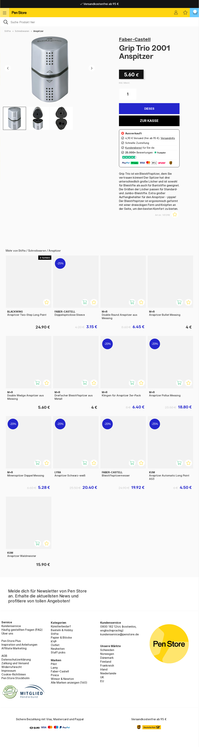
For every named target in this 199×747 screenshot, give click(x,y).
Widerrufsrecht (11, 667)
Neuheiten (57, 648)
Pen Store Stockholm (15, 678)
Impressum (8, 670)
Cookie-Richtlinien (13, 674)
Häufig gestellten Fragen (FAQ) (21, 629)
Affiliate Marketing (14, 648)
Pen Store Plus (11, 641)
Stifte (7, 31)
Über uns (7, 633)
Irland (103, 669)
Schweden (107, 650)
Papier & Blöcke (61, 637)
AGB (4, 656)
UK (102, 677)
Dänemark (107, 657)
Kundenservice (11, 626)
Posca (55, 675)
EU (102, 681)
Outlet (55, 645)
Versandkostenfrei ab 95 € (99, 4)
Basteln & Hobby (62, 630)
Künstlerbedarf (61, 626)
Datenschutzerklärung (16, 659)
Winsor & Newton (62, 679)
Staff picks (58, 652)
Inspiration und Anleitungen (19, 644)
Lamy (54, 667)
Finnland (105, 661)
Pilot (54, 664)
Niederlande (108, 673)
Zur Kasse (149, 121)
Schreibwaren (22, 31)
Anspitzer (38, 31)
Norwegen (107, 654)
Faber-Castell (135, 39)
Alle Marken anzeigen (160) (69, 682)
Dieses (149, 108)
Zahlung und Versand (15, 663)
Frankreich (107, 665)
